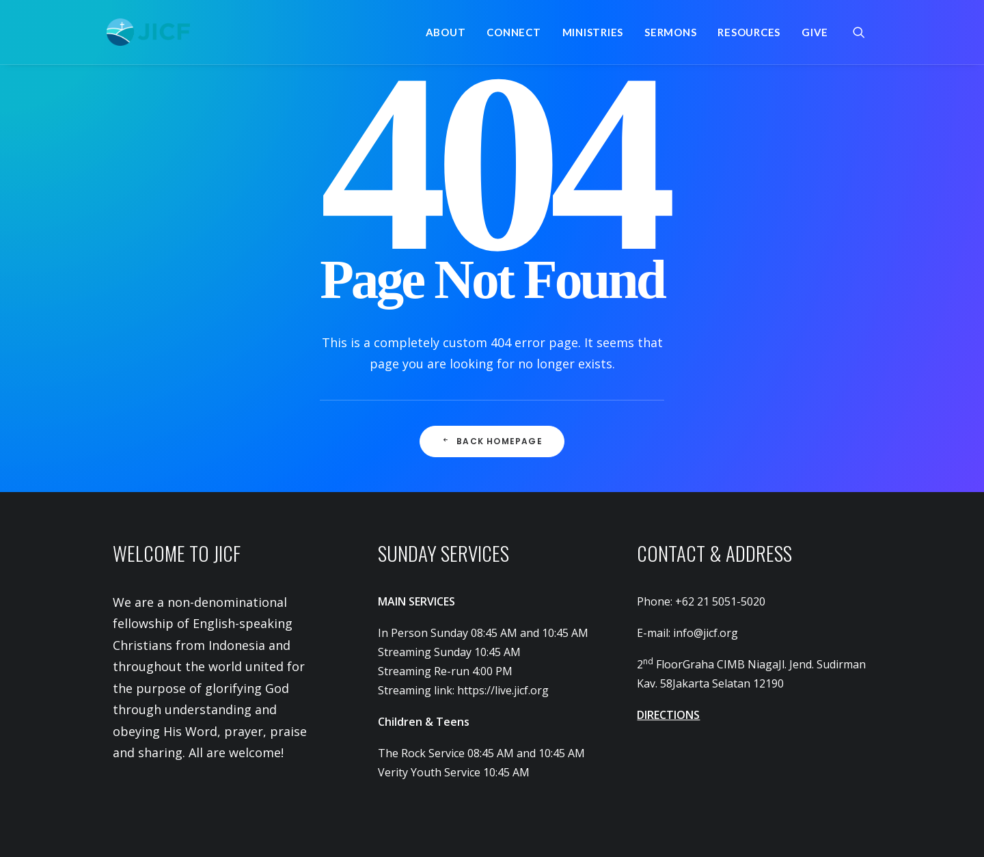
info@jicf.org (705, 632)
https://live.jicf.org (503, 690)
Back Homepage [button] (492, 441)
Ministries (593, 32)
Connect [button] (514, 32)
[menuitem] (446, 32)
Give (815, 32)
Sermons (670, 32)
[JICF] (148, 32)
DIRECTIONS (668, 714)
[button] (865, 32)
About (446, 32)
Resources (749, 32)
